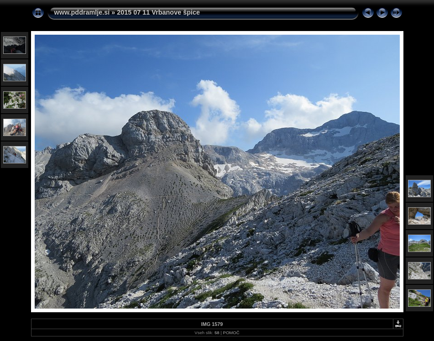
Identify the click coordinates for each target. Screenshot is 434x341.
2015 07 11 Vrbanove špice (158, 12)
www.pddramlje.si (82, 12)
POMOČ (231, 332)
